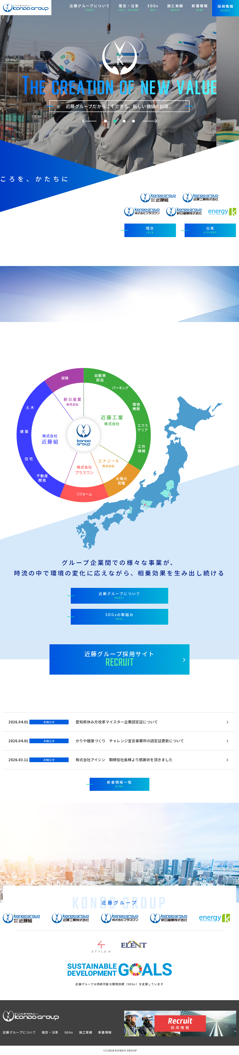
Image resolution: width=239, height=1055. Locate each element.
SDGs (68, 1032)
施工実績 (85, 1032)
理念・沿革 (50, 1032)
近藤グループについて (19, 1032)
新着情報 (105, 1032)
